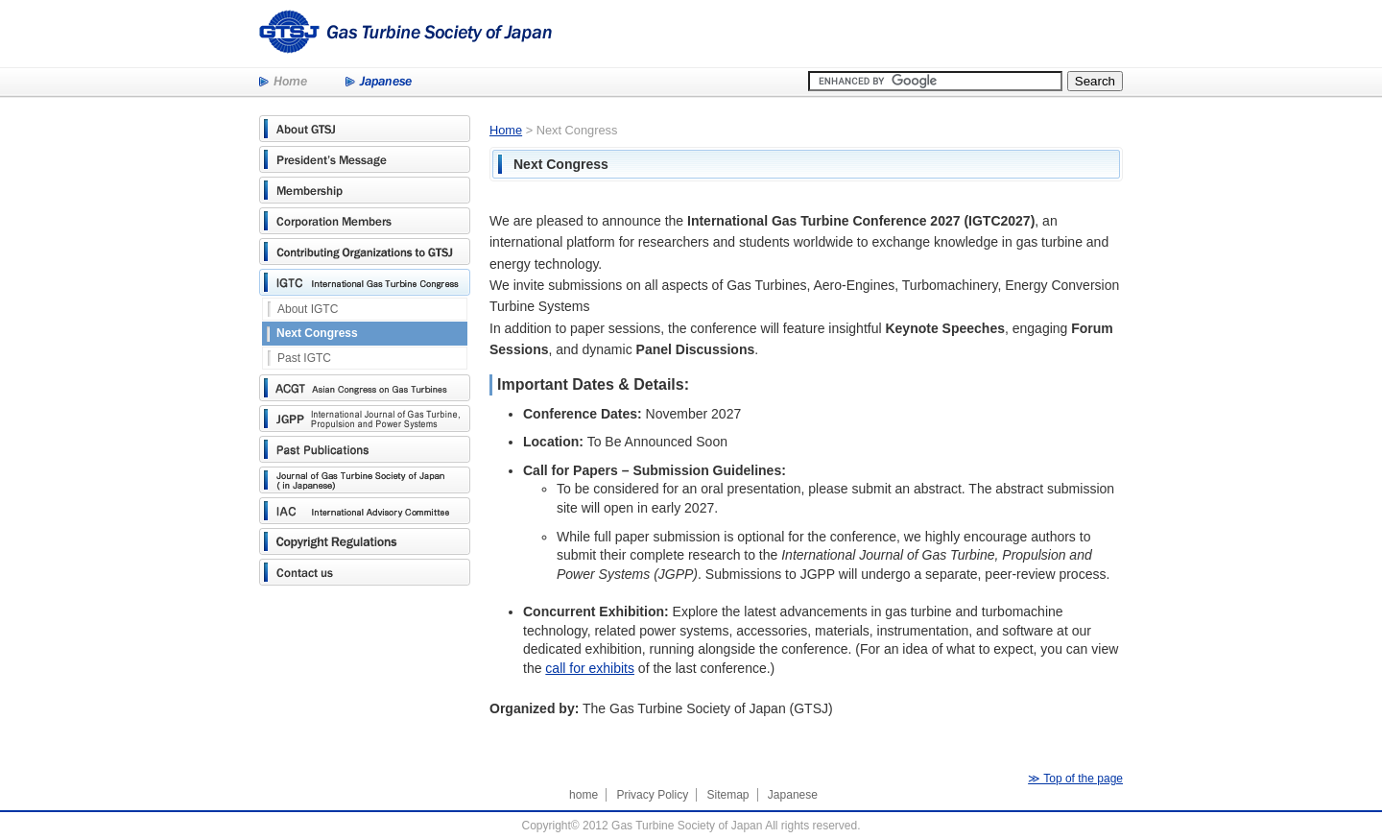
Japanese (379, 82)
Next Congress (317, 333)
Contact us (364, 572)
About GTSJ (364, 128)
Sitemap (727, 795)
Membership (364, 190)
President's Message (364, 159)
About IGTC (307, 309)
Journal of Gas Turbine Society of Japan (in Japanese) (364, 480)
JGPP (364, 418)
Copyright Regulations (364, 541)
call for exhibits (589, 668)
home (583, 795)
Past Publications (364, 449)
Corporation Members (364, 220)
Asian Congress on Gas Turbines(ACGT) (364, 387)
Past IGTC (304, 358)
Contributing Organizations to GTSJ (364, 251)
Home (283, 82)
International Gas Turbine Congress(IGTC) (364, 282)
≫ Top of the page (1075, 778)
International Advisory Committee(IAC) (364, 510)
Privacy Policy (652, 795)
